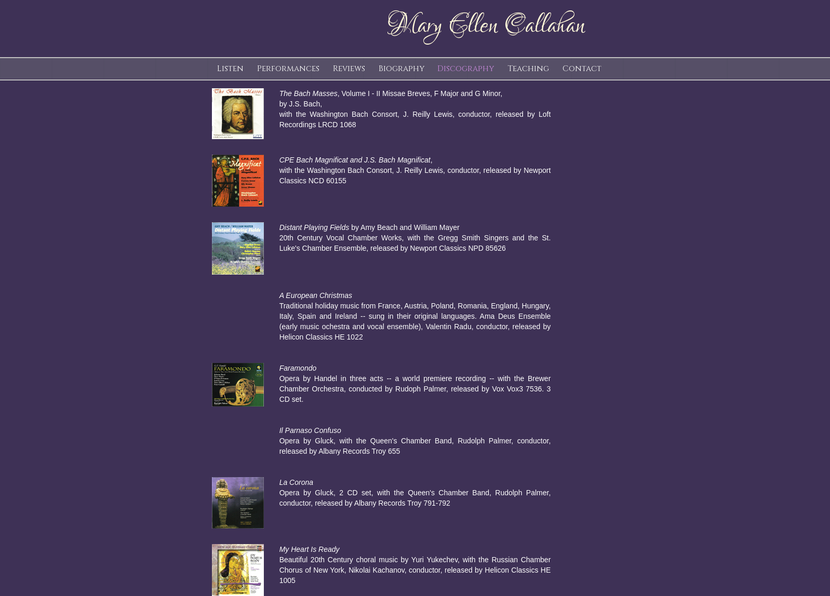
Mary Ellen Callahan (485, 25)
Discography (465, 68)
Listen (230, 68)
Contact (582, 68)
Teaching (528, 68)
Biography (401, 68)
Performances (288, 68)
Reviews (349, 68)
